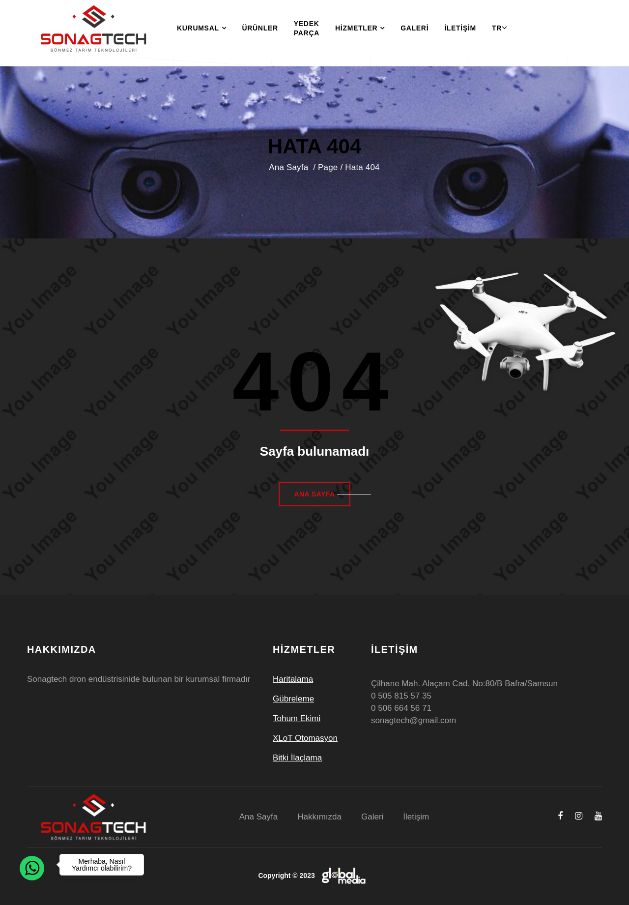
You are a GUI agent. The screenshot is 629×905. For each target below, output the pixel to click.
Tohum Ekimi (296, 718)
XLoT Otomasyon (305, 738)
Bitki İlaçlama (297, 757)
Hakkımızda (319, 816)
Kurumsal (201, 28)
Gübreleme (293, 698)
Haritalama (293, 679)
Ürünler (260, 28)
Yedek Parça (306, 28)
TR (497, 28)
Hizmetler (360, 28)
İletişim (460, 28)
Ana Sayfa (290, 167)
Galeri (414, 28)
